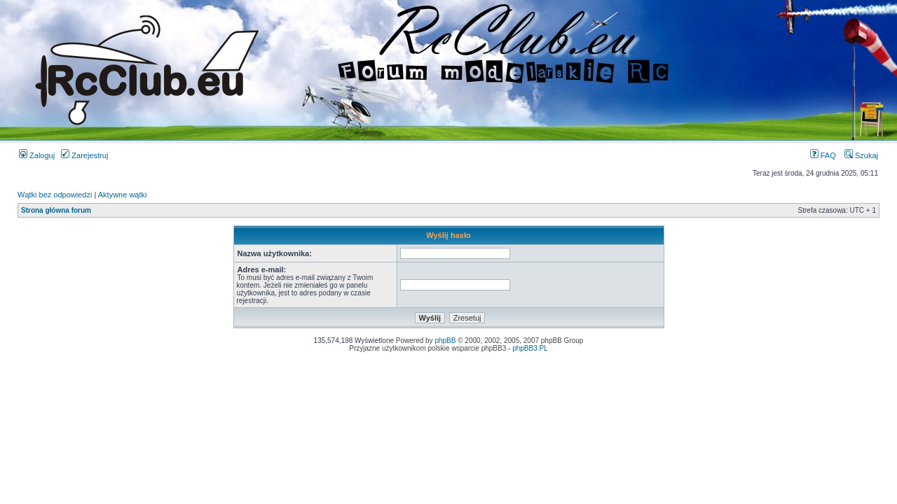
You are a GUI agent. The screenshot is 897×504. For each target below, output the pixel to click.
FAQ (823, 155)
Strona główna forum (56, 210)
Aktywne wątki (122, 194)
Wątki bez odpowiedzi (55, 194)
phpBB (445, 340)
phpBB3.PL (530, 348)
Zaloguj (37, 155)
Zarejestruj (84, 155)
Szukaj (861, 155)
